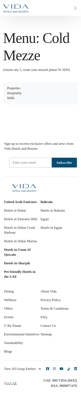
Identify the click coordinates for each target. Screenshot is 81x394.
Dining (9, 291)
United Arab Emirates (20, 202)
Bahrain (46, 202)
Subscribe (64, 163)
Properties (13, 88)
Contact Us (48, 326)
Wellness (10, 300)
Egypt (44, 219)
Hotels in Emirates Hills (20, 219)
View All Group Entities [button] (22, 369)
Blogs (8, 351)
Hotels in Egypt (51, 228)
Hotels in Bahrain (52, 210)
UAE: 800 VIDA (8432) (60, 380)
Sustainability (13, 343)
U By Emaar (12, 326)
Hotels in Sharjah (17, 263)
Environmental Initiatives (21, 334)
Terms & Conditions (54, 308)
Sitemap (46, 334)
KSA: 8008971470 (64, 386)
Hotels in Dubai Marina (20, 241)
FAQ (43, 317)
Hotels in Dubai (15, 210)
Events (8, 317)
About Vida (48, 291)
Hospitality (14, 93)
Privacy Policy (50, 300)
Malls (10, 98)
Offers (8, 308)
